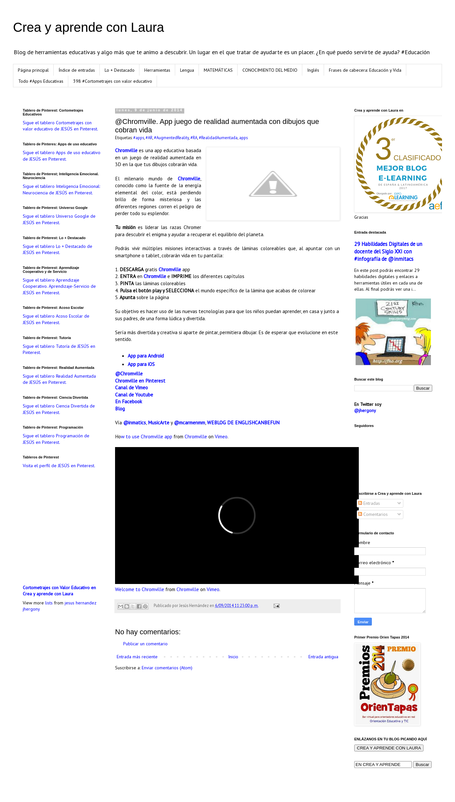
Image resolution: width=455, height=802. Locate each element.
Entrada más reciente (137, 657)
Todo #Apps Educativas (40, 81)
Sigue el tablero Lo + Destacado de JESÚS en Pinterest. (57, 249)
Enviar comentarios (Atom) (167, 668)
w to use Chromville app (146, 436)
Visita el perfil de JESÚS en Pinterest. (59, 465)
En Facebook (128, 401)
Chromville (126, 150)
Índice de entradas (76, 70)
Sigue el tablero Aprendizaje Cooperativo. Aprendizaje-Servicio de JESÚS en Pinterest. (59, 286)
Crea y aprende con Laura (88, 27)
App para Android (146, 355)
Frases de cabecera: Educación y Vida (365, 70)
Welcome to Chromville (139, 589)
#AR (149, 137)
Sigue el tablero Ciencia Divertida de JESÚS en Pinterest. (59, 409)
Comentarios (373, 514)
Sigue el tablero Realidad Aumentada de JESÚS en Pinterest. (59, 379)
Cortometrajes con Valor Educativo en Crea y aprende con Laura (59, 591)
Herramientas (157, 70)
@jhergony (365, 410)
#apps (138, 137)
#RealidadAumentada (218, 137)
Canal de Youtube (134, 394)
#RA (193, 137)
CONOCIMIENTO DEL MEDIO (269, 70)
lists (49, 603)
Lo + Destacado (120, 70)
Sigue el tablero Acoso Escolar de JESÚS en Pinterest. (56, 319)
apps (243, 137)
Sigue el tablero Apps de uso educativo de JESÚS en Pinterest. (61, 156)
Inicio (233, 657)
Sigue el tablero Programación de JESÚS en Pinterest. (56, 439)
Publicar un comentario (145, 644)
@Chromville (129, 373)
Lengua (187, 70)
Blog (120, 408)
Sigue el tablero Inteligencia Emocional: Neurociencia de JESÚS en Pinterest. (61, 189)
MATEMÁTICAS (218, 70)
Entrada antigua (323, 657)
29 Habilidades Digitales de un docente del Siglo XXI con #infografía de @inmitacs (388, 251)
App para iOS (141, 364)
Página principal (33, 70)
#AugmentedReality (171, 137)
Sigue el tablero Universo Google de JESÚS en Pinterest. (59, 219)
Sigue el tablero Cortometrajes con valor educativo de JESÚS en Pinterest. (60, 126)
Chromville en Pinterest (140, 380)
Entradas (369, 503)
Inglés (313, 70)
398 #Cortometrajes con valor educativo (112, 81)
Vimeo (221, 436)
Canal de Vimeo (131, 387)
